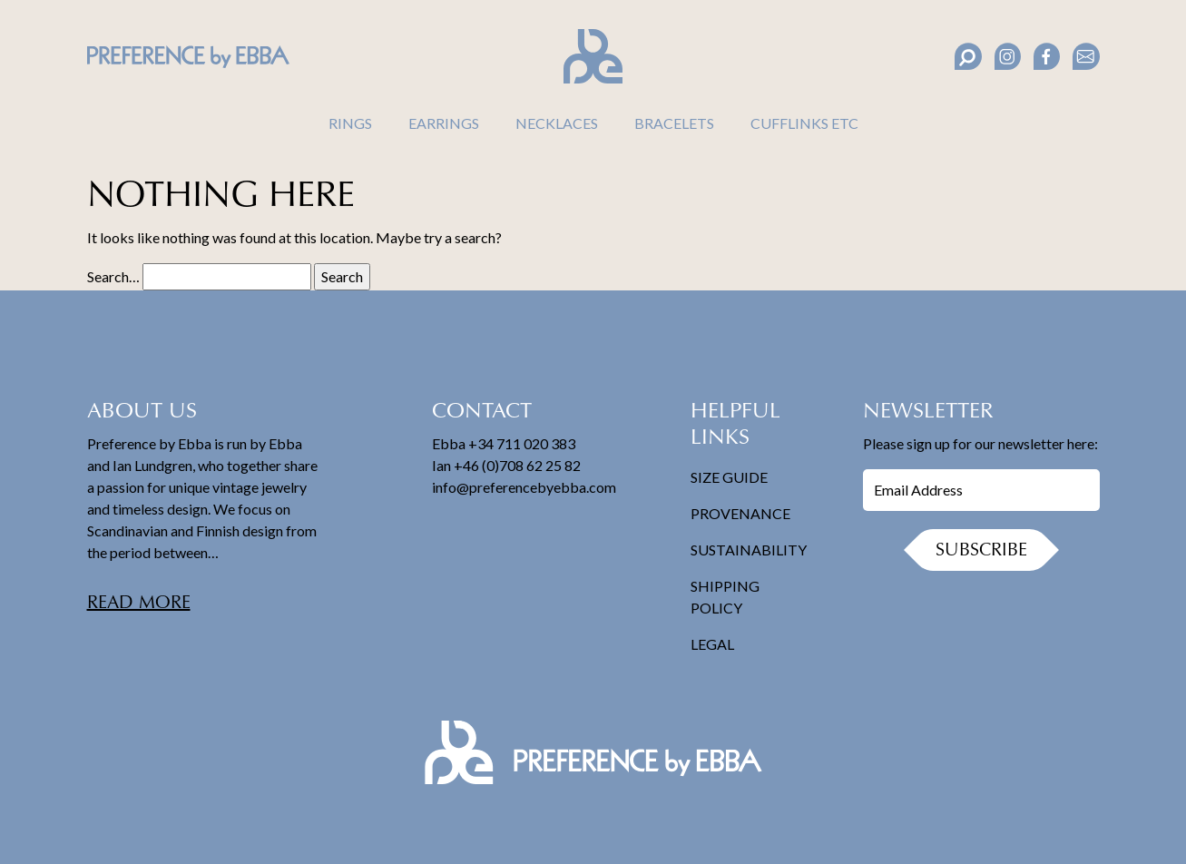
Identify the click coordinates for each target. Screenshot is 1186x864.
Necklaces (556, 123)
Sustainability (749, 549)
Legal (712, 644)
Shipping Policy (725, 596)
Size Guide (729, 477)
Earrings (443, 123)
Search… (113, 276)
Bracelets (674, 123)
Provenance (740, 513)
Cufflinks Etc (804, 123)
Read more (139, 603)
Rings (350, 123)
